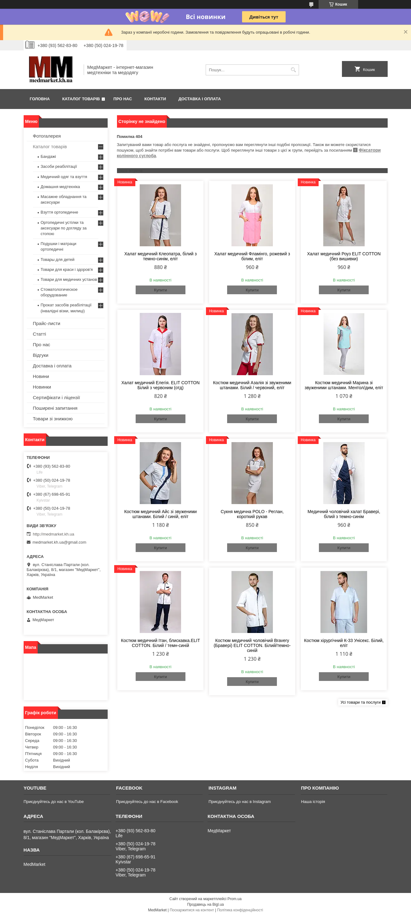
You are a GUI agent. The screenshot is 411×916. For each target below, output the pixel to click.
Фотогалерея (47, 136)
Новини (41, 376)
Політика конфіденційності (240, 910)
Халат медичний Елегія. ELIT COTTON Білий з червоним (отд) (160, 385)
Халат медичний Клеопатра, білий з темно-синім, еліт (160, 256)
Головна (40, 99)
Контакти (155, 99)
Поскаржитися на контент (192, 910)
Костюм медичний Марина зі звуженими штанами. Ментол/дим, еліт (344, 385)
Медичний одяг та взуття (64, 176)
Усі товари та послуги (360, 702)
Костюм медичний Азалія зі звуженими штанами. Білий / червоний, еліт (252, 385)
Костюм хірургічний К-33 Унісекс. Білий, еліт (344, 643)
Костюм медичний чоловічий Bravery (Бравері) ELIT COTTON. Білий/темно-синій (252, 645)
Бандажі (48, 156)
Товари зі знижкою (53, 418)
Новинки (42, 387)
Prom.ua (234, 899)
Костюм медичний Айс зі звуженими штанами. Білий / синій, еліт (160, 514)
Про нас (123, 99)
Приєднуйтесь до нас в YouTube (54, 801)
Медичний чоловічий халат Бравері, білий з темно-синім (344, 514)
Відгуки (41, 355)
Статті (39, 334)
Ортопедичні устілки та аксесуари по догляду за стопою (64, 228)
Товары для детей (58, 259)
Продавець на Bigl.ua (205, 904)
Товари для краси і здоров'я (67, 269)
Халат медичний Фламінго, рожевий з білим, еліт (252, 256)
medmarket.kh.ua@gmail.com (59, 542)
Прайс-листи (46, 323)
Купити (160, 290)
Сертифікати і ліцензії (56, 397)
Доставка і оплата (200, 99)
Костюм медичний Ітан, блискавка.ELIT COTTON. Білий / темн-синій (160, 643)
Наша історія (313, 801)
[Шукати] (293, 69)
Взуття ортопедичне (59, 212)
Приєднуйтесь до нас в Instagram (239, 801)
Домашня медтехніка (60, 186)
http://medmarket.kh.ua (53, 534)
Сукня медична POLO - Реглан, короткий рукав (252, 514)
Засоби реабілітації (59, 166)
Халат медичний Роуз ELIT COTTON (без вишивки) (344, 256)
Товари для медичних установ (69, 279)
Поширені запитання (55, 408)
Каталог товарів (81, 99)
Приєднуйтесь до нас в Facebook (147, 801)
